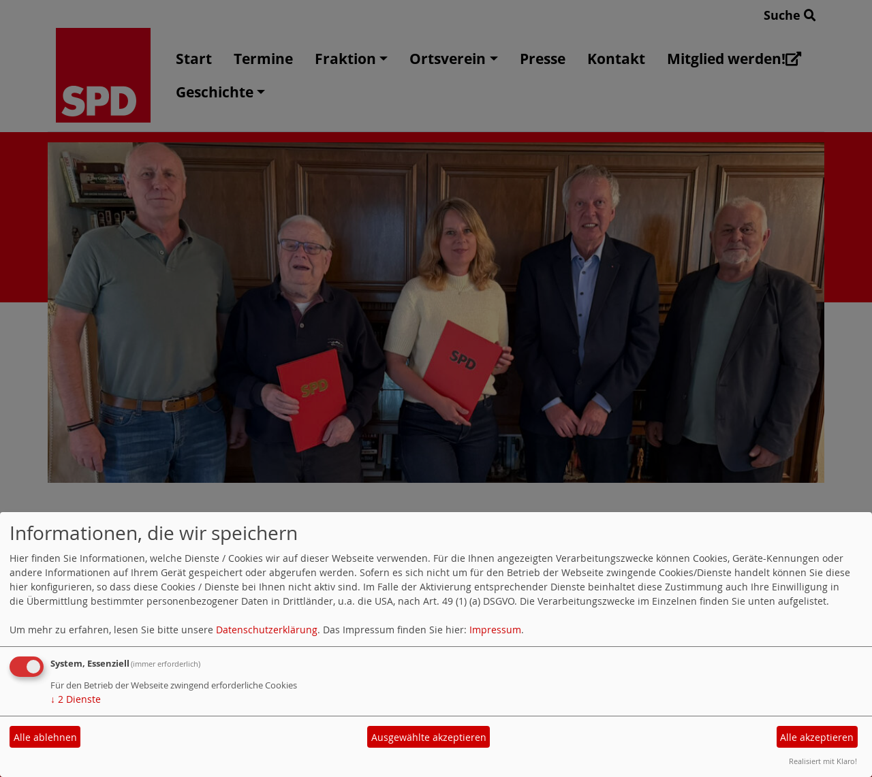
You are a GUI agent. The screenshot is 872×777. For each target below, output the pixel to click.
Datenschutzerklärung (266, 629)
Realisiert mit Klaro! (823, 761)
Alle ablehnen (45, 737)
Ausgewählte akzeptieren (428, 737)
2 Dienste (75, 699)
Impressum (495, 629)
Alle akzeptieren (817, 737)
